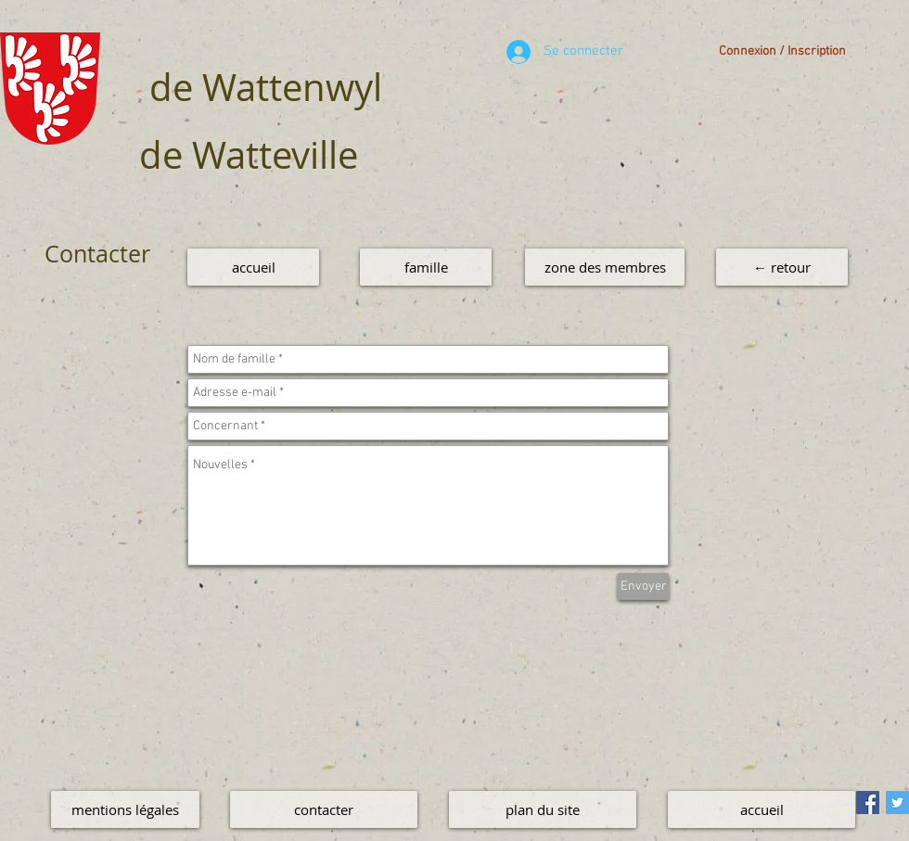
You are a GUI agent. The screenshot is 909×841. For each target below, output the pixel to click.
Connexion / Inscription (782, 51)
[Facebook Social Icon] (867, 802)
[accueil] (253, 267)
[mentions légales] (125, 809)
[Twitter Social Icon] (897, 802)
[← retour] (782, 267)
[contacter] (323, 809)
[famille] (426, 267)
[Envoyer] (643, 586)
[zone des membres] (605, 267)
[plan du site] (542, 809)
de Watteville (248, 155)
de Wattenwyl (265, 87)
